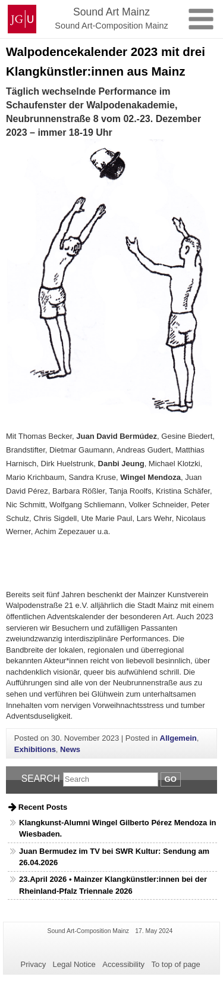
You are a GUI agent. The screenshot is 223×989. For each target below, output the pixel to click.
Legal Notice (74, 964)
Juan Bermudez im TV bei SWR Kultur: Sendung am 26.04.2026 (114, 857)
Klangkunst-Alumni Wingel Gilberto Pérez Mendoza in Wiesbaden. (117, 828)
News (70, 749)
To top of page (175, 964)
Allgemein (178, 738)
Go (171, 779)
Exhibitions (35, 749)
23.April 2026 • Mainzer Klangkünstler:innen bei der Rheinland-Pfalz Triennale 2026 (113, 885)
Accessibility (123, 964)
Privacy (33, 964)
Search (40, 778)
